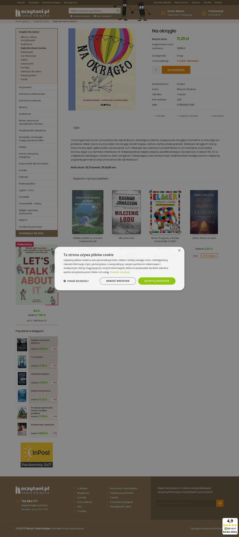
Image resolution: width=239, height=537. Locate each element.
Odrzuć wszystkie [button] (118, 280)
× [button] (179, 250)
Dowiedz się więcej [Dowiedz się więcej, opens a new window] (120, 272)
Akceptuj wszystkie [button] (156, 280)
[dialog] (119, 268)
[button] (76, 280)
